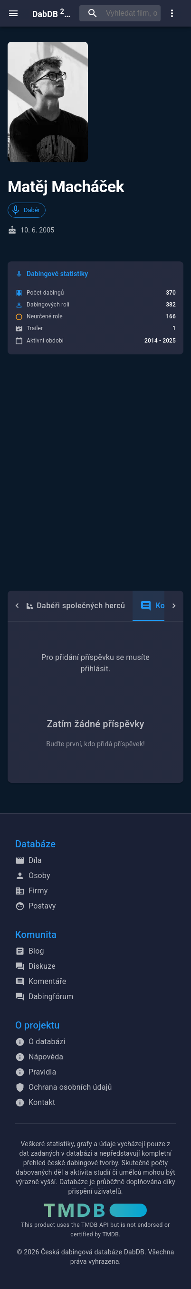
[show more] (172, 13)
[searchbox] (131, 13)
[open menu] (13, 13)
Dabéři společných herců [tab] (73, 606)
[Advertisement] (95, 472)
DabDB (52, 13)
